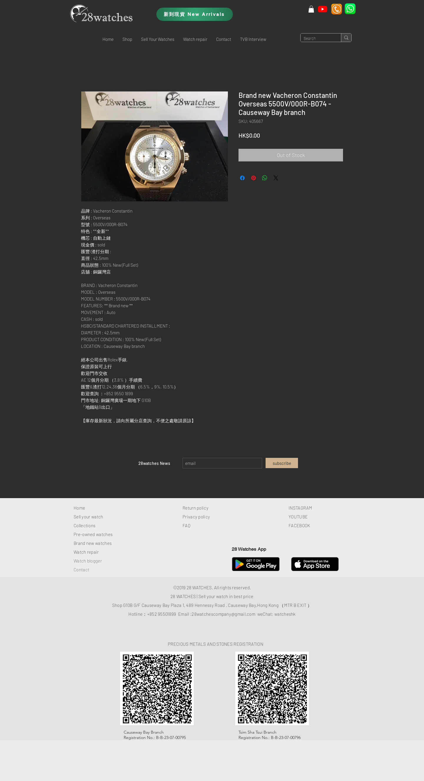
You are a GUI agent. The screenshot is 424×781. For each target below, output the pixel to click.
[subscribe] (282, 463)
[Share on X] (275, 177)
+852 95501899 (161, 614)
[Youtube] (322, 9)
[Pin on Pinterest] (253, 177)
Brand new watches (93, 543)
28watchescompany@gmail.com (223, 614)
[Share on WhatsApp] (264, 177)
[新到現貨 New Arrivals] (194, 14)
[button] (127, 39)
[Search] (316, 39)
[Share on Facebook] (242, 177)
